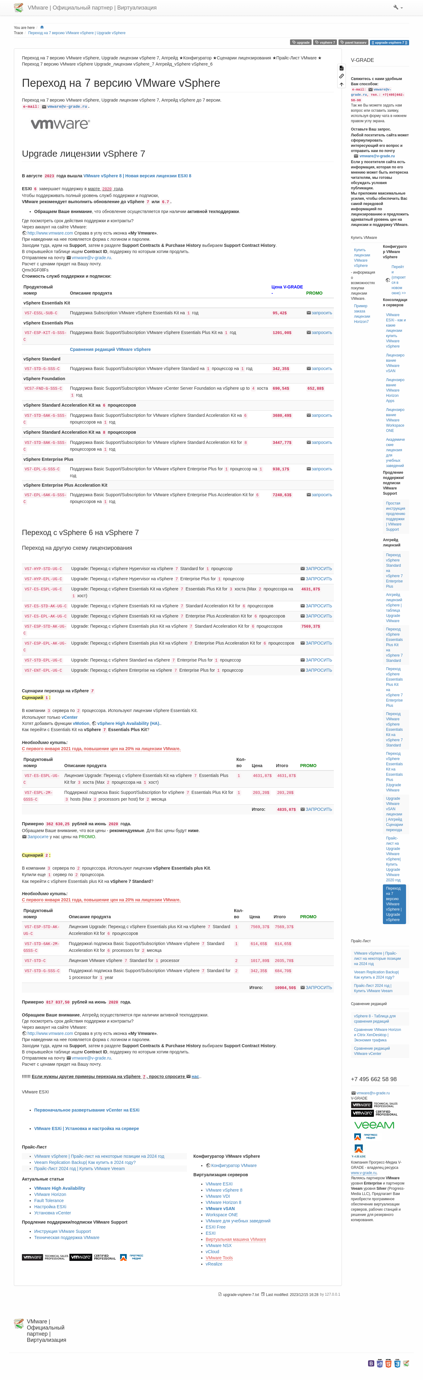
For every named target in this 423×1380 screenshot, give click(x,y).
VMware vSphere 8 (224, 1190)
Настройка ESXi (50, 1206)
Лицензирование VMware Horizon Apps (395, 390)
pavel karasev (353, 42)
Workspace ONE (222, 1214)
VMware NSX (219, 1245)
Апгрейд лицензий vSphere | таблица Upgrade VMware (394, 608)
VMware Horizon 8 (223, 1202)
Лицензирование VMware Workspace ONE (395, 420)
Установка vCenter (52, 1212)
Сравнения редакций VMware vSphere (110, 349)
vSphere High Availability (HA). (128, 723)
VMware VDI (218, 1196)
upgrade (301, 42)
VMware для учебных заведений (238, 1220)
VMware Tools (219, 1257)
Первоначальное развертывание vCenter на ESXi (86, 1110)
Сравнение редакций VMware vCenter (372, 1051)
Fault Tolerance (49, 1200)
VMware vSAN (220, 1208)
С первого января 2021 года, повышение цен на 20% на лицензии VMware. (101, 748)
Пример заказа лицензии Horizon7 (362, 314)
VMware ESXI (219, 1183)
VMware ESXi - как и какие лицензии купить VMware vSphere (396, 330)
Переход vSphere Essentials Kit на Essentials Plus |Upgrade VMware (394, 771)
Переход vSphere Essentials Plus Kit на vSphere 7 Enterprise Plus (394, 687)
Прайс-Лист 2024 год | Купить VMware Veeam (79, 1168)
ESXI (211, 1233)
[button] (398, 7)
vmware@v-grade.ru (67, 107)
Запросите (37, 836)
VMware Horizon (50, 1194)
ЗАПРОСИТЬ (319, 568)
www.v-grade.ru (364, 1173)
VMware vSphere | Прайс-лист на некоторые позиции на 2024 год (99, 1156)
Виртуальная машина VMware (236, 1239)
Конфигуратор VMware (234, 1165)
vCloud (212, 1251)
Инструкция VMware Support (62, 1231)
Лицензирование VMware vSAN (395, 363)
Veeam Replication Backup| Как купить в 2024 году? (85, 1162)
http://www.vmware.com (50, 233)
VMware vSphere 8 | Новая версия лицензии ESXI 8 (138, 175)
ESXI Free (216, 1227)
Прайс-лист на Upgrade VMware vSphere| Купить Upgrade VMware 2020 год (393, 859)
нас (195, 1076)
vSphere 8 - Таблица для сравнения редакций (375, 1019)
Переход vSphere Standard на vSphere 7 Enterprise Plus (394, 571)
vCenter (70, 717)
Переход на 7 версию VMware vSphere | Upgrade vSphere (77, 33)
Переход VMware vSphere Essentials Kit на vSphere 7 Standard (394, 729)
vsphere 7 (325, 42)
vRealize (214, 1263)
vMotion (81, 723)
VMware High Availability (59, 1188)
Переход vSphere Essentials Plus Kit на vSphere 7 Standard (394, 645)
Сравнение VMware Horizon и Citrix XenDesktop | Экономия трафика (377, 1035)
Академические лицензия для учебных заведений (395, 452)
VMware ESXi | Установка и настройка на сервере (86, 1128)
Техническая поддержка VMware (66, 1237)
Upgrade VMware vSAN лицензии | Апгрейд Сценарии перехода (394, 814)
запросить (322, 312)
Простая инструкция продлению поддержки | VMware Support (395, 516)
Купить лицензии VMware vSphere (362, 258)
